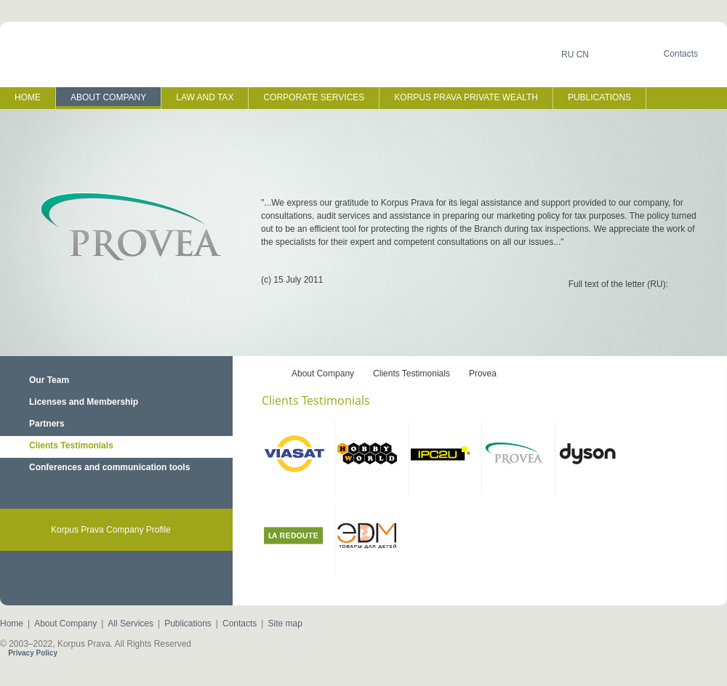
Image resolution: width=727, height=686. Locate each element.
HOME (28, 97)
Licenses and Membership (83, 402)
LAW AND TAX (204, 97)
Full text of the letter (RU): (618, 284)
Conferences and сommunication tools (109, 467)
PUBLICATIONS (599, 97)
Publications (188, 623)
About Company (323, 373)
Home (11, 623)
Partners (47, 424)
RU (567, 54)
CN (583, 54)
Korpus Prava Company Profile (111, 530)
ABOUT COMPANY (108, 97)
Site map (285, 623)
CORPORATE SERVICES (313, 97)
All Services (130, 623)
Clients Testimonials (71, 445)
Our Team (49, 380)
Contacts (239, 623)
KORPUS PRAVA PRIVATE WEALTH (466, 97)
